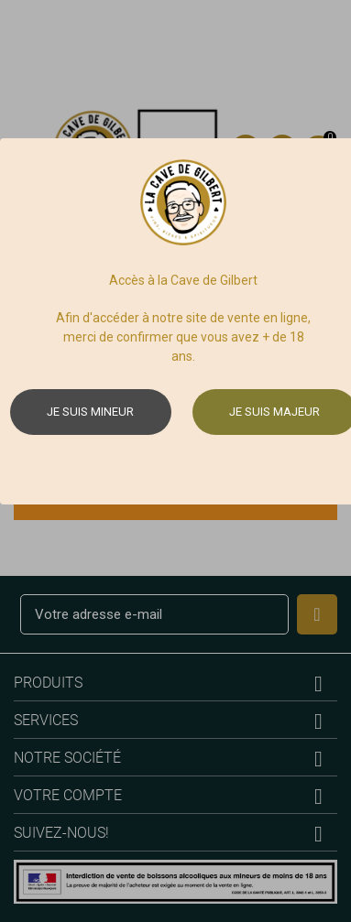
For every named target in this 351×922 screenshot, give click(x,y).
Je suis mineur (90, 411)
